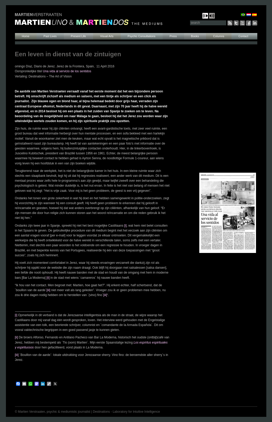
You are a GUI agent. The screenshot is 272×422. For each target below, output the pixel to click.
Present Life (78, 36)
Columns (218, 36)
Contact (243, 36)
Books (195, 36)
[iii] (48, 290)
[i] (125, 225)
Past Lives (50, 36)
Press (173, 36)
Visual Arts (106, 36)
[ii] (48, 278)
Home (25, 36)
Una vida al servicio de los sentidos (67, 71)
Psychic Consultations (141, 36)
